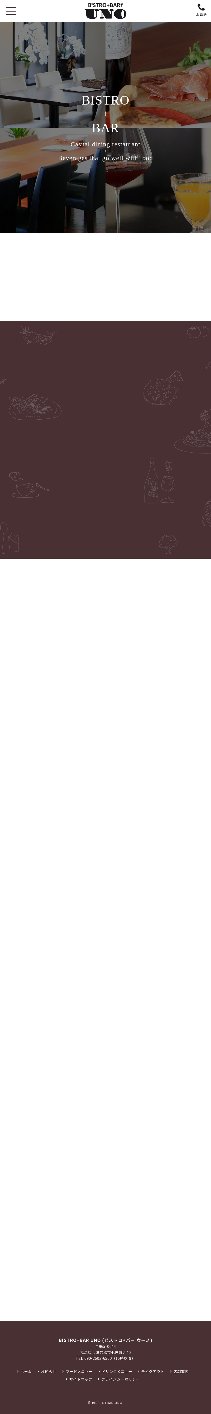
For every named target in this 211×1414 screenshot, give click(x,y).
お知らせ (48, 1371)
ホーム (26, 1371)
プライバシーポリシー (120, 1379)
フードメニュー (79, 1371)
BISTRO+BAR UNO (107, 1402)
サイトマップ (80, 1379)
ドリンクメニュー (117, 1371)
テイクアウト (152, 1371)
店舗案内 (181, 1371)
